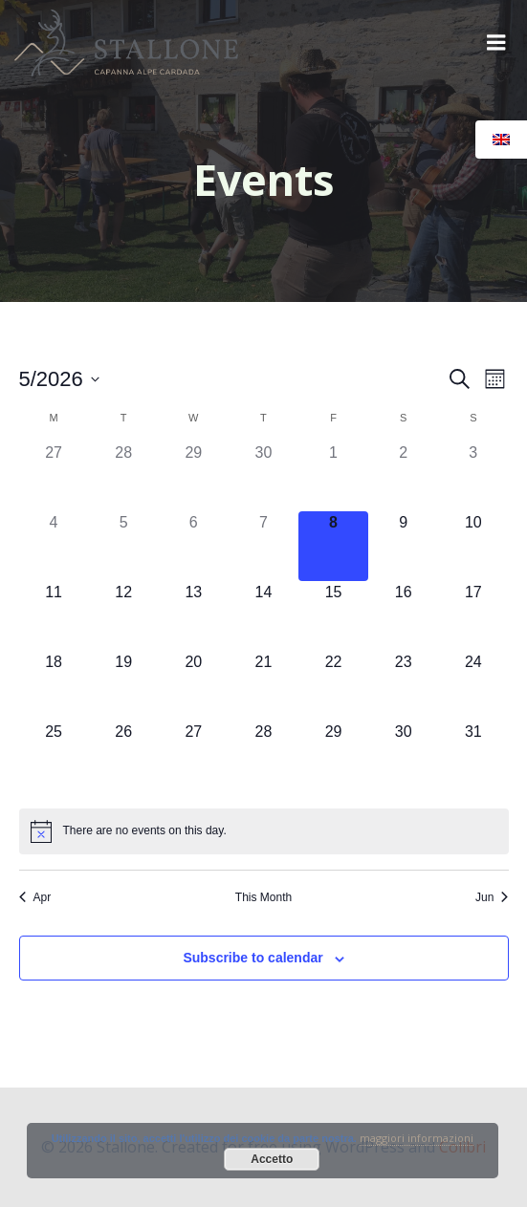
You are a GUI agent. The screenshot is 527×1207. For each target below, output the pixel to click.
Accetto (272, 1159)
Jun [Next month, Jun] (491, 897)
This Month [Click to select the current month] (263, 897)
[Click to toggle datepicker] (59, 379)
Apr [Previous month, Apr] (35, 897)
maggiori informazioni (416, 1138)
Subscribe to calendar (252, 957)
